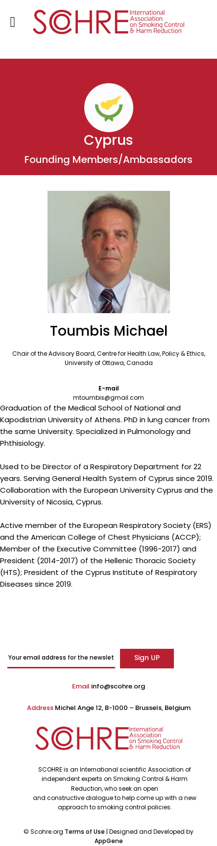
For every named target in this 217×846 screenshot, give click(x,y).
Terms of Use (85, 831)
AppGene (109, 841)
